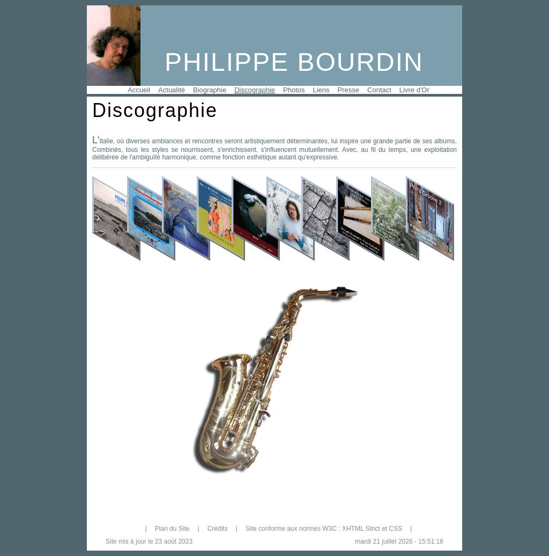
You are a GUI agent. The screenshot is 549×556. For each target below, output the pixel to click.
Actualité (171, 90)
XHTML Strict (361, 528)
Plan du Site (172, 528)
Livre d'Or (414, 90)
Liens (321, 90)
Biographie (209, 90)
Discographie (254, 90)
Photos (294, 90)
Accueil (139, 90)
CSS (395, 528)
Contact (379, 90)
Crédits (217, 528)
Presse (348, 90)
